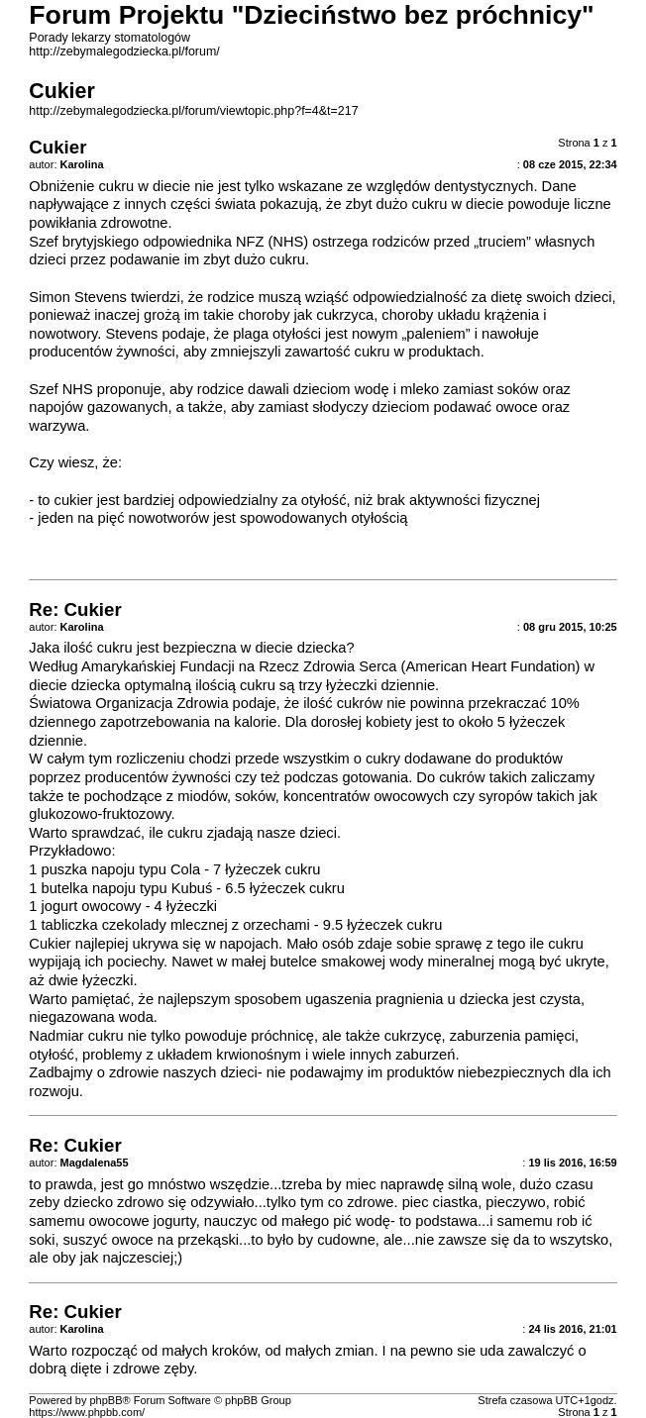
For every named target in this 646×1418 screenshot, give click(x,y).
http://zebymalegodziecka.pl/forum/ (124, 51)
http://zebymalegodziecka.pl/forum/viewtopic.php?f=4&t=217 (193, 111)
